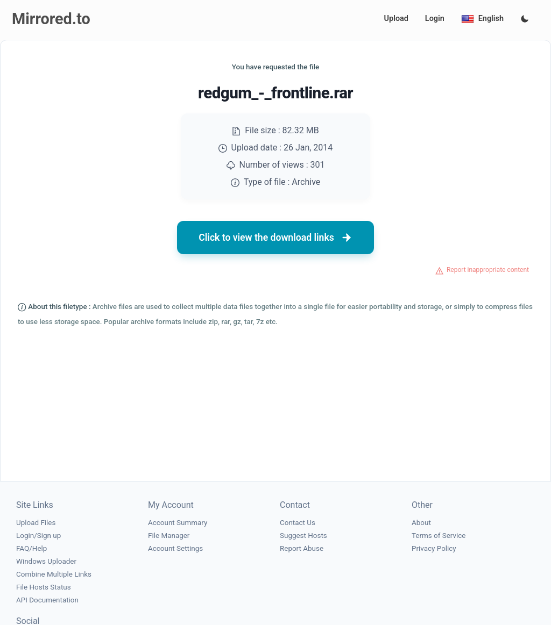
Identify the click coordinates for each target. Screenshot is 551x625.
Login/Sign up (38, 535)
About (421, 523)
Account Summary (177, 523)
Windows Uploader (46, 561)
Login (434, 18)
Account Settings (175, 548)
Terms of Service (438, 535)
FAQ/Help (31, 548)
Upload (396, 18)
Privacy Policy (434, 548)
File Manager (168, 535)
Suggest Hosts (303, 535)
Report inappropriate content (488, 270)
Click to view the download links (275, 237)
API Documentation (47, 600)
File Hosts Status (43, 587)
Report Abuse (301, 548)
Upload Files (35, 523)
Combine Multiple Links (53, 574)
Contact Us (297, 523)
